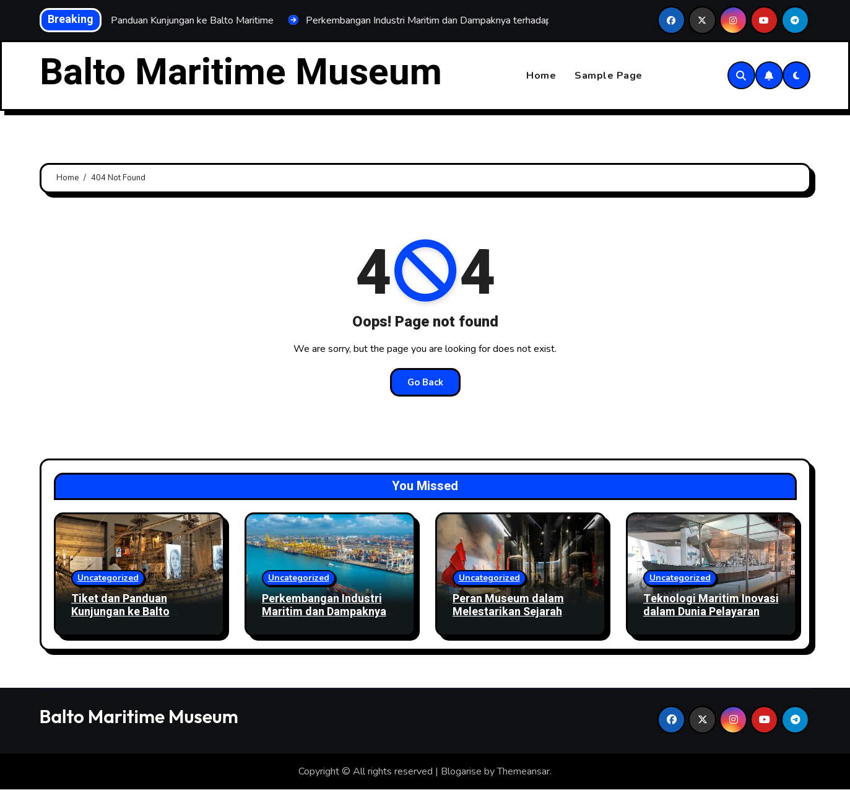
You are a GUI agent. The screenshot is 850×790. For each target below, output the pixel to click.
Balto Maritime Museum (241, 72)
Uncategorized (108, 578)
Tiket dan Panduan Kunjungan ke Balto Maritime (120, 612)
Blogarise (461, 771)
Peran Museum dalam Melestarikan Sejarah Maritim (508, 612)
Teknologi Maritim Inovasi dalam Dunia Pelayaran (711, 605)
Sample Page (609, 75)
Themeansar (523, 771)
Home (541, 75)
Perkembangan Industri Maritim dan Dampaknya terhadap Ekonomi (324, 612)
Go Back (425, 382)
